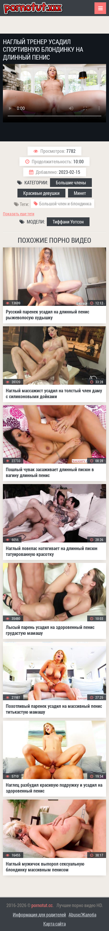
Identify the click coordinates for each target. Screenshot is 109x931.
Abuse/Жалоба (82, 914)
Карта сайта (54, 923)
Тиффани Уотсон (68, 222)
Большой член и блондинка (65, 203)
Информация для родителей (39, 914)
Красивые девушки (41, 193)
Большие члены (71, 182)
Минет (80, 193)
